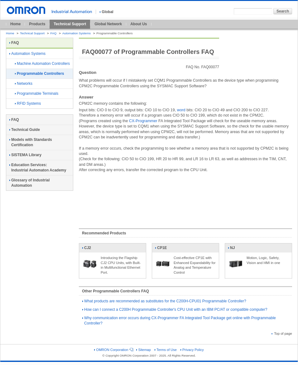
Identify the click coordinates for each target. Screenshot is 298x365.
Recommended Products (104, 233)
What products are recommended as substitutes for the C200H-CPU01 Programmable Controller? (164, 301)
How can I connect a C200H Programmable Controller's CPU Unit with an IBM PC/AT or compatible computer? (174, 309)
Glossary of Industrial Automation (29, 183)
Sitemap (143, 350)
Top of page (281, 333)
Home (15, 24)
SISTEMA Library (25, 155)
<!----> (185, 197)
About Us (138, 24)
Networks (23, 83)
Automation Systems (76, 33)
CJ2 (90, 249)
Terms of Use (166, 350)
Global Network (108, 24)
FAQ (53, 33)
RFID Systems (28, 103)
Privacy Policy (192, 350)
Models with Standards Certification (30, 142)
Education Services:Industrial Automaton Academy (37, 167)
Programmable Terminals (36, 93)
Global (106, 12)
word (181, 110)
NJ (235, 249)
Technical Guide (24, 129)
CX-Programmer (143, 121)
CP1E (163, 249)
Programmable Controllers (39, 73)
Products (37, 24)
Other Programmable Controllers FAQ (115, 291)
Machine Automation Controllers (42, 63)
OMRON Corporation (113, 350)
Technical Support (70, 24)
